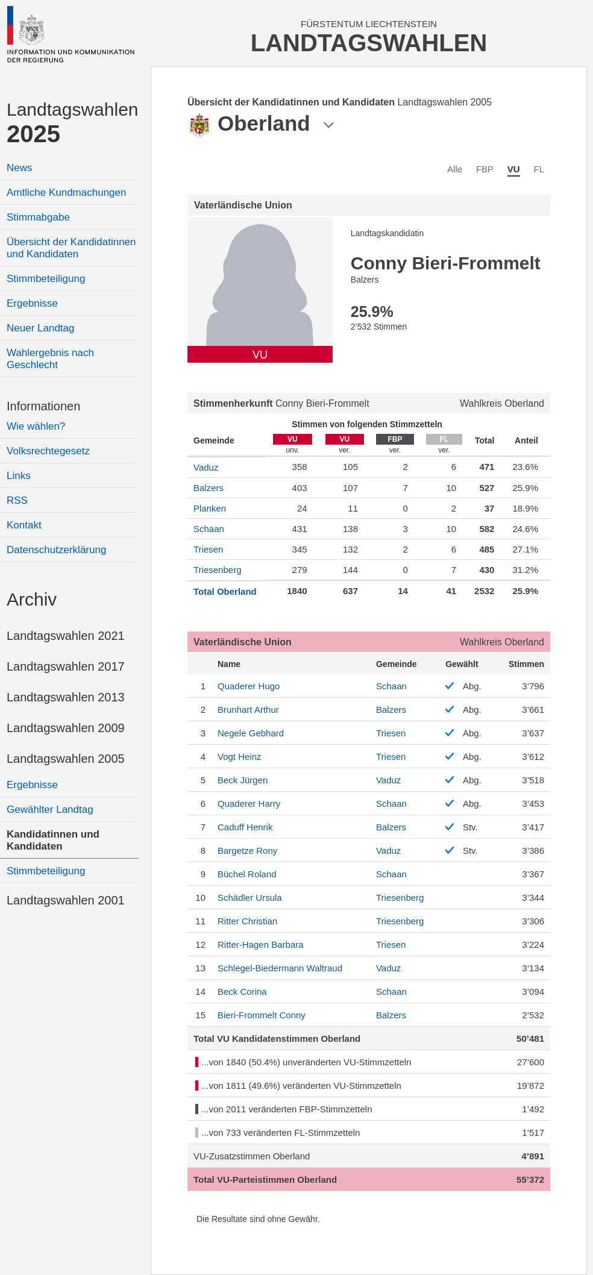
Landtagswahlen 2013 (66, 697)
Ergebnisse (32, 303)
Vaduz (205, 467)
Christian (247, 921)
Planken (209, 508)
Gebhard (251, 733)
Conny (262, 1015)
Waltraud (280, 968)
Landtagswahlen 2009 (66, 728)
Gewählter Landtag (50, 809)
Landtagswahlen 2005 (66, 758)
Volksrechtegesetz (48, 451)
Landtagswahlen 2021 (66, 635)
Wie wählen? (36, 426)
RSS (17, 500)
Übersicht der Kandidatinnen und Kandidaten (71, 248)
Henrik (245, 827)
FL (538, 169)
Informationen (43, 406)
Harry (249, 803)
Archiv (32, 599)
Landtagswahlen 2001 (66, 900)
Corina (242, 991)
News (20, 168)
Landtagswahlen (73, 123)
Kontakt (24, 525)
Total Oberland (225, 591)
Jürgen (243, 780)
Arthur (248, 709)
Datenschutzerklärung (56, 550)
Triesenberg (217, 570)
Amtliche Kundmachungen (66, 192)
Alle (454, 169)
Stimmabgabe (38, 217)
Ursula (250, 897)
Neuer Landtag (40, 328)
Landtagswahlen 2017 (66, 666)
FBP (485, 169)
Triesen (208, 549)
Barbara (261, 944)
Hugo (249, 686)
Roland (247, 874)
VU (513, 169)
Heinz (240, 756)
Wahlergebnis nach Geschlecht (50, 359)
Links (19, 475)
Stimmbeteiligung (46, 278)
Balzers (208, 488)
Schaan (208, 529)
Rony (247, 850)
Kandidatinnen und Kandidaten (53, 840)
